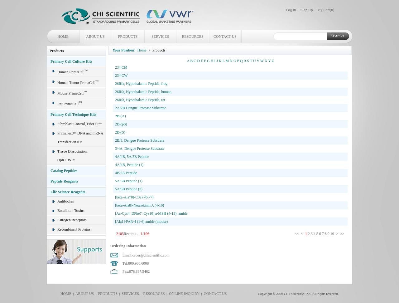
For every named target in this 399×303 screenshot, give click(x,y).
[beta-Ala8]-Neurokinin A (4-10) (139, 205)
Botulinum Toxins (70, 210)
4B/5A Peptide (126, 173)
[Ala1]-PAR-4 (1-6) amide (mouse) (141, 221)
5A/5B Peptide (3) (128, 189)
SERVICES (160, 36)
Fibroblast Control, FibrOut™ (79, 124)
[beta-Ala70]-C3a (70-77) (134, 197)
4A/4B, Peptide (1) (129, 165)
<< (297, 234)
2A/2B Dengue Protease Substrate (140, 108)
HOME (62, 36)
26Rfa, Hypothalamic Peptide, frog (141, 83)
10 (332, 234)
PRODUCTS (128, 36)
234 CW (121, 75)
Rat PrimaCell (69, 104)
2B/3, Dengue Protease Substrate (139, 140)
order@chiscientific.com (151, 255)
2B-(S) (120, 132)
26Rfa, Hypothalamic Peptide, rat (140, 100)
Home (141, 50)
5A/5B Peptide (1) (128, 181)
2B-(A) (120, 116)
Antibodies (65, 201)
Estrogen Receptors (72, 220)
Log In (291, 10)
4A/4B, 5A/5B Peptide (132, 156)
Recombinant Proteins (73, 229)
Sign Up (306, 10)
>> (342, 234)
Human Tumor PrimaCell (78, 83)
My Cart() (325, 10)
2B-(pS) (121, 124)
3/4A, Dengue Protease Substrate (140, 148)
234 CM (121, 67)
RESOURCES (192, 36)
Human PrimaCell (72, 72)
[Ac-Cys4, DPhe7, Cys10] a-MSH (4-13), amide (151, 213)
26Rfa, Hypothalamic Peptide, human (143, 92)
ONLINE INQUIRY (183, 293)
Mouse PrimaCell (72, 93)
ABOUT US (95, 36)
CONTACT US (225, 36)
